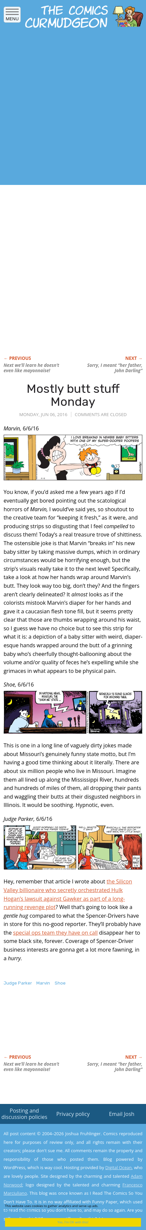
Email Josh (121, 1114)
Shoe (60, 983)
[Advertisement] (73, 108)
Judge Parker (18, 983)
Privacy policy (73, 1114)
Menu (12, 16)
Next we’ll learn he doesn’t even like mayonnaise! (31, 368)
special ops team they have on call (55, 932)
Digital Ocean (118, 1167)
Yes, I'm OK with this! (73, 1222)
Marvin (43, 983)
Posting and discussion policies (24, 1114)
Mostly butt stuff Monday (73, 395)
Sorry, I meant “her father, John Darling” (114, 368)
